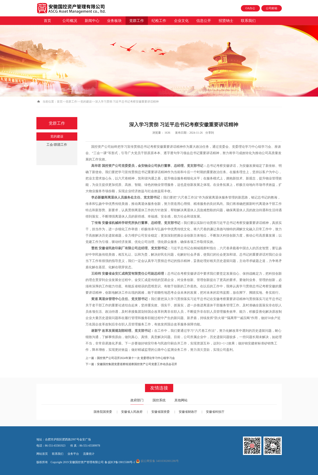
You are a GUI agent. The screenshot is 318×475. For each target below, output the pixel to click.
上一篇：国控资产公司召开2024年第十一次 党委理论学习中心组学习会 (130, 358)
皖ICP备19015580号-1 (122, 462)
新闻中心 (92, 21)
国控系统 (159, 400)
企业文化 (181, 21)
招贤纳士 (226, 21)
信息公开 (203, 21)
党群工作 (136, 21)
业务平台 (73, 453)
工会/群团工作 (56, 144)
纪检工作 (159, 21)
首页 (47, 21)
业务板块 (114, 21)
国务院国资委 (103, 411)
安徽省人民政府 (132, 411)
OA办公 (250, 8)
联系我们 (248, 21)
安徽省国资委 (160, 411)
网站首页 (42, 453)
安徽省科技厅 (215, 411)
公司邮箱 (271, 8)
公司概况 (69, 21)
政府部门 (137, 400)
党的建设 (86, 101)
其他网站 (181, 400)
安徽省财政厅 (188, 411)
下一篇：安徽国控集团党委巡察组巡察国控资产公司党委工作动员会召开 (131, 364)
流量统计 (88, 453)
